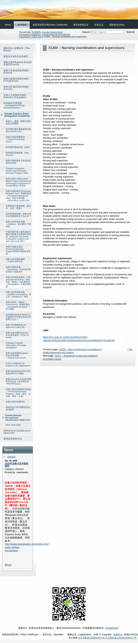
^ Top (129, 349)
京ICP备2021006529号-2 (91, 637)
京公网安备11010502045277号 (120, 637)
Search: (86, 32)
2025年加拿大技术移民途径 (16, 464)
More (8, 564)
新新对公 (118, 634)
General (11, 456)
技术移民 (36, 32)
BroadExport (112, 628)
